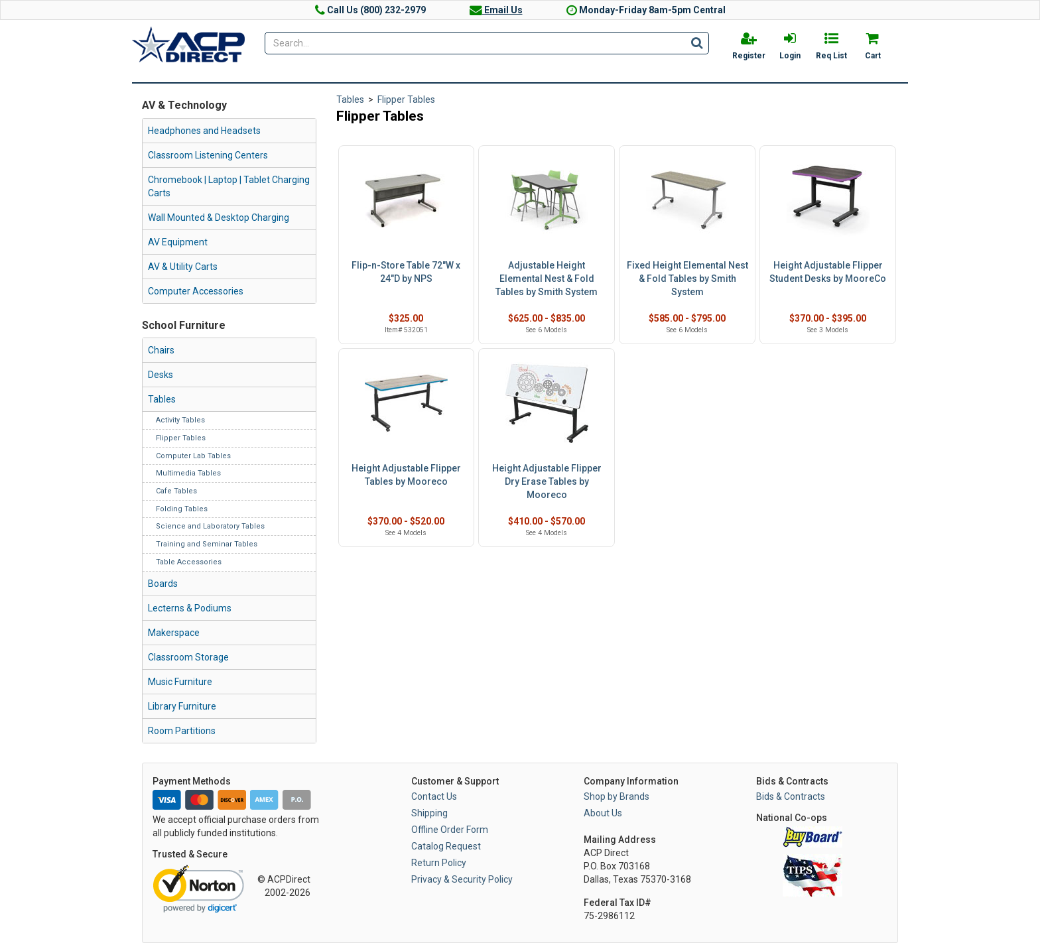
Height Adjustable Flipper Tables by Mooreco (406, 475)
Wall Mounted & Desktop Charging (218, 217)
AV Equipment (178, 242)
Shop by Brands (616, 796)
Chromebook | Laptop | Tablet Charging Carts (229, 186)
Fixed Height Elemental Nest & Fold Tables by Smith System (687, 278)
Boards (163, 583)
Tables (162, 399)
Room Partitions (182, 730)
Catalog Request (446, 846)
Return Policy (438, 862)
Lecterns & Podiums (189, 608)
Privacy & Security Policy (462, 879)
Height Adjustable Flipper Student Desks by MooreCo (827, 272)
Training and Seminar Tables (206, 544)
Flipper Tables (181, 438)
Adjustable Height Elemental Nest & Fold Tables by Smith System (546, 278)
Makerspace (174, 632)
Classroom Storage (188, 657)
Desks (160, 374)
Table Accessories (189, 562)
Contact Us (434, 796)
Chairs (161, 350)
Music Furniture (180, 681)
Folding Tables (182, 509)
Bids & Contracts (790, 796)
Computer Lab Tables (193, 456)
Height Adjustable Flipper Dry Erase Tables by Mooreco (547, 481)
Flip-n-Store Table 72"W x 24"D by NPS (406, 272)
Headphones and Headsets (204, 130)
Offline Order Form (449, 829)
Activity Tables (180, 420)
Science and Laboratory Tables (210, 526)
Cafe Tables (176, 491)
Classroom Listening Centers (208, 155)
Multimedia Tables (188, 473)
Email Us (496, 10)
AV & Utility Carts (183, 266)
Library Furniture (182, 706)
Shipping (429, 813)
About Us (603, 813)
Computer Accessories (195, 291)
